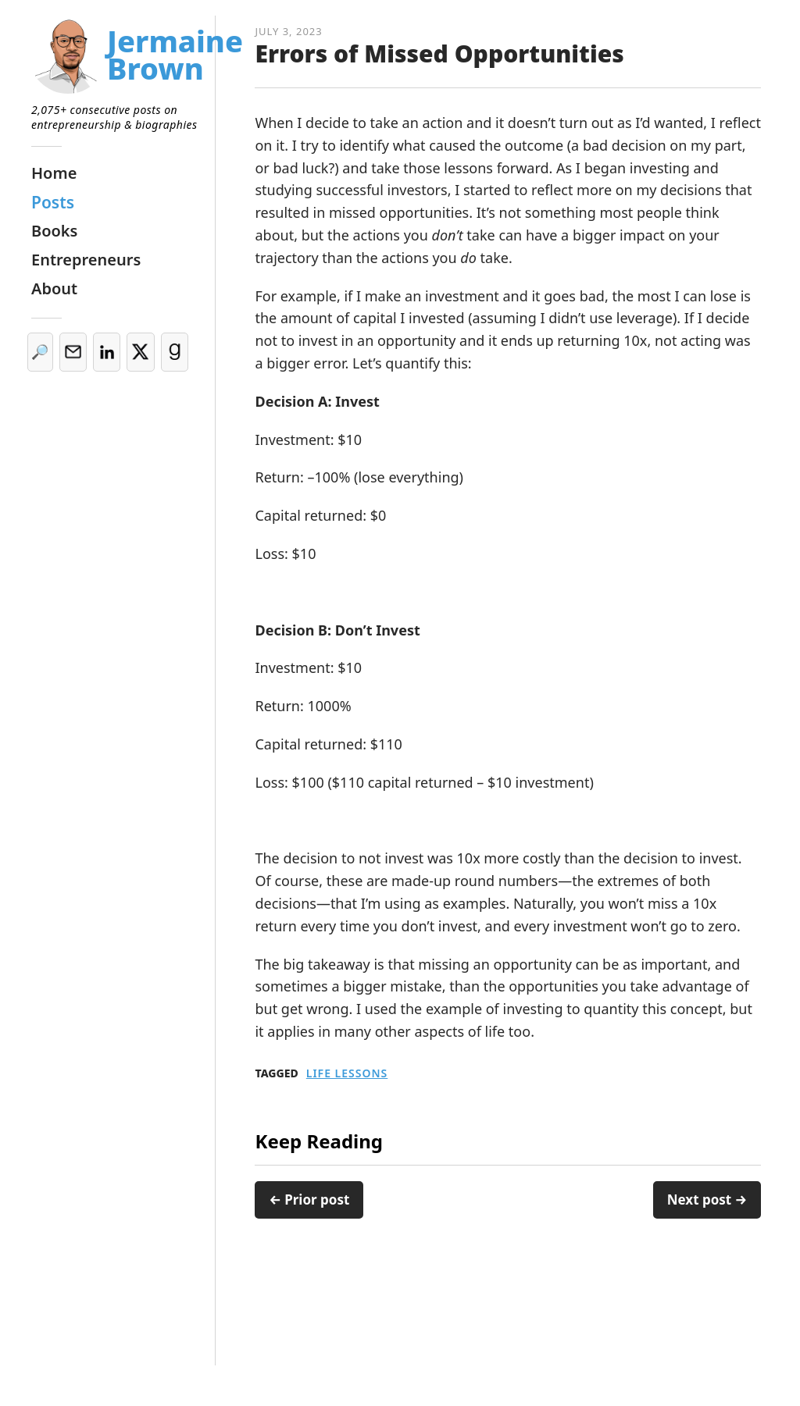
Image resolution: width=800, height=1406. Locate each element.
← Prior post (309, 1199)
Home (54, 172)
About (54, 288)
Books (54, 230)
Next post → (707, 1199)
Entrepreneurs (86, 259)
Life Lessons (347, 1073)
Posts (52, 202)
